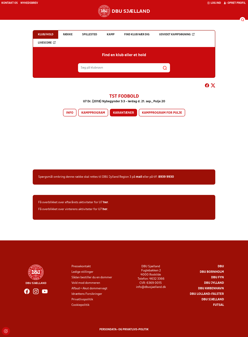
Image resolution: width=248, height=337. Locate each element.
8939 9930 (166, 176)
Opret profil (235, 2)
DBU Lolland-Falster (207, 294)
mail (139, 176)
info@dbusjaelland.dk (151, 287)
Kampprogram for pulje (162, 112)
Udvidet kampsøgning (176, 34)
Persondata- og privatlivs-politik (124, 329)
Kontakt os (9, 3)
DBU (221, 266)
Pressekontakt (81, 266)
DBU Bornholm (212, 272)
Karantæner (123, 112)
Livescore (46, 42)
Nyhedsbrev (29, 3)
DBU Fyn (217, 277)
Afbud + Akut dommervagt (89, 288)
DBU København (211, 288)
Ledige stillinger (82, 272)
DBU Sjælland (213, 299)
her (105, 202)
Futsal (218, 305)
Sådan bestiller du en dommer (91, 277)
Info (69, 112)
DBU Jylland (214, 283)
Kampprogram (93, 112)
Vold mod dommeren (85, 283)
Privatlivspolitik (82, 299)
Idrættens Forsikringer (86, 294)
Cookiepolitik (80, 305)
